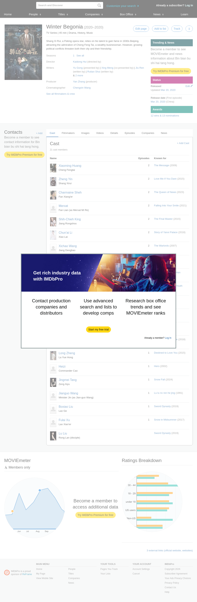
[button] (98, 329)
